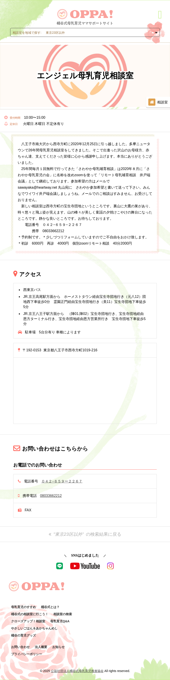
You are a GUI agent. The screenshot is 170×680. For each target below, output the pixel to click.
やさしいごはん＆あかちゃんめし (34, 628)
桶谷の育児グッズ (23, 635)
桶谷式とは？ (50, 607)
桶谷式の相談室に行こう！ (29, 614)
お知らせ (58, 647)
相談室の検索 (62, 614)
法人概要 (41, 647)
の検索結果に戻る (85, 534)
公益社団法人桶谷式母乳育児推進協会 (77, 671)
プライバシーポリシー (26, 654)
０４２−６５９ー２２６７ (61, 481)
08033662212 (51, 496)
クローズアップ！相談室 (28, 621)
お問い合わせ (20, 647)
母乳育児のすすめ (23, 607)
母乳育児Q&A (60, 621)
